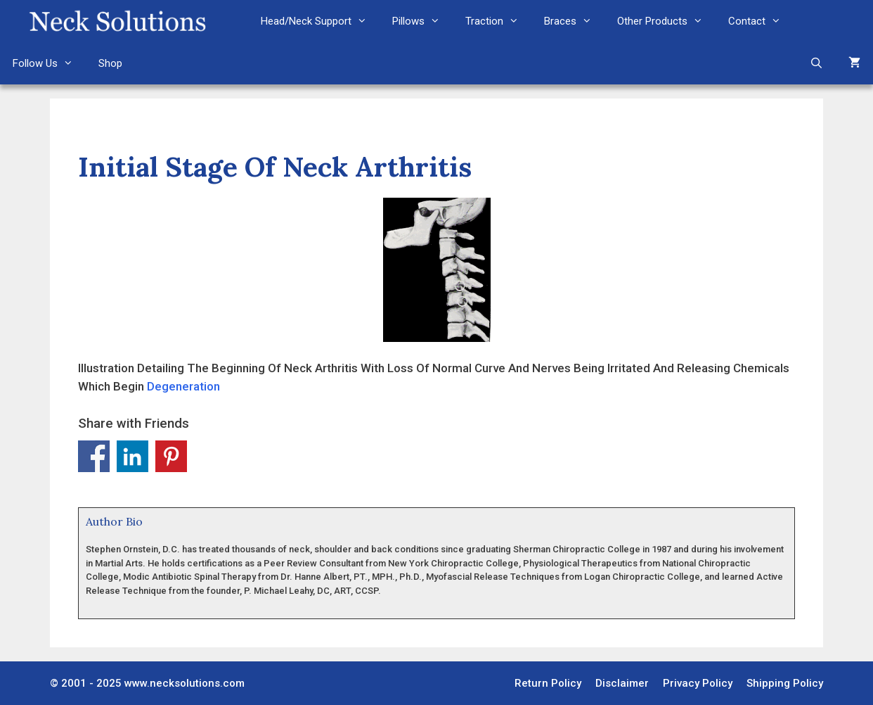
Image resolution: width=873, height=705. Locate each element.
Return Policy (548, 683)
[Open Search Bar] (816, 63)
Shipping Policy (784, 683)
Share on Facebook (94, 456)
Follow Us (49, 63)
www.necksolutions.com (184, 683)
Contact (761, 21)
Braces (574, 21)
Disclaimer (622, 683)
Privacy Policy (697, 683)
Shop (110, 63)
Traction (498, 21)
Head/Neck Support (320, 21)
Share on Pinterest (171, 456)
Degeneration (183, 386)
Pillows (422, 21)
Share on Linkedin (132, 456)
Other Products (666, 21)
